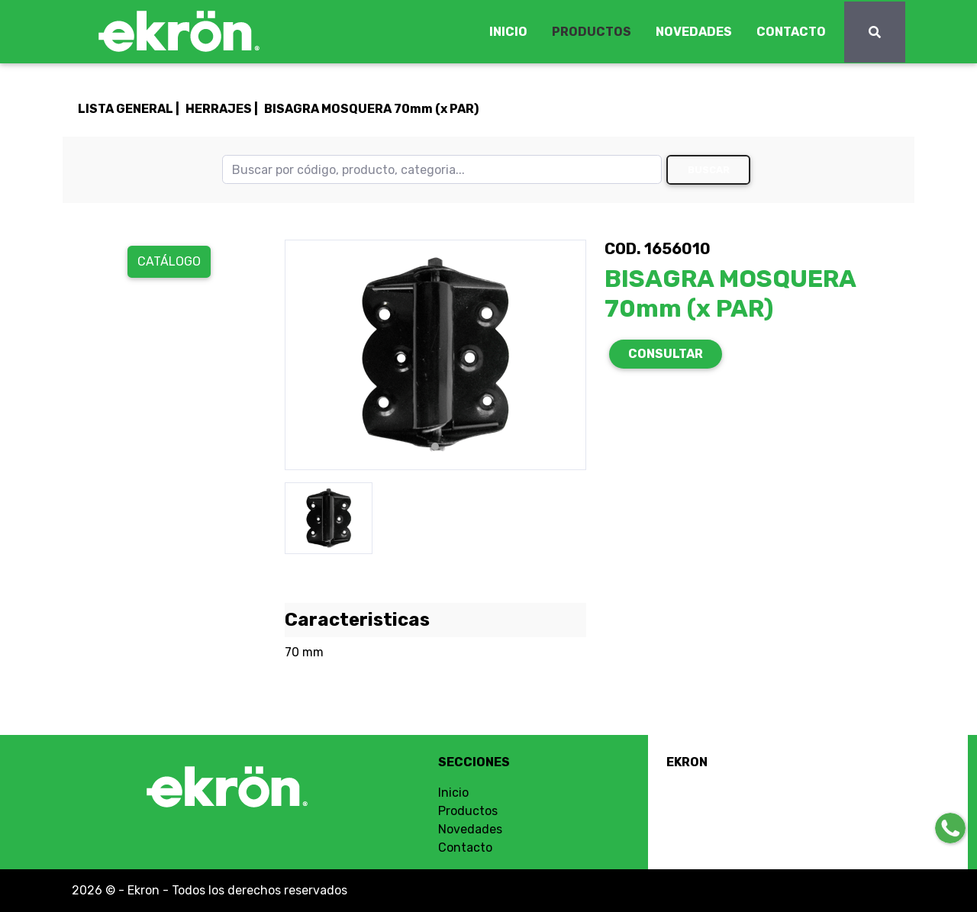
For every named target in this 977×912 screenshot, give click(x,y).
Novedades (470, 829)
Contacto (465, 847)
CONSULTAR (665, 353)
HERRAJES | (221, 109)
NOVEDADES (694, 31)
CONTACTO (791, 31)
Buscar (709, 170)
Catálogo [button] (169, 261)
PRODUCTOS (591, 31)
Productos (468, 811)
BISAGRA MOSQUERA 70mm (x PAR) (371, 109)
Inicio (453, 792)
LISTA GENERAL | (128, 109)
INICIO (508, 31)
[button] (307, 355)
